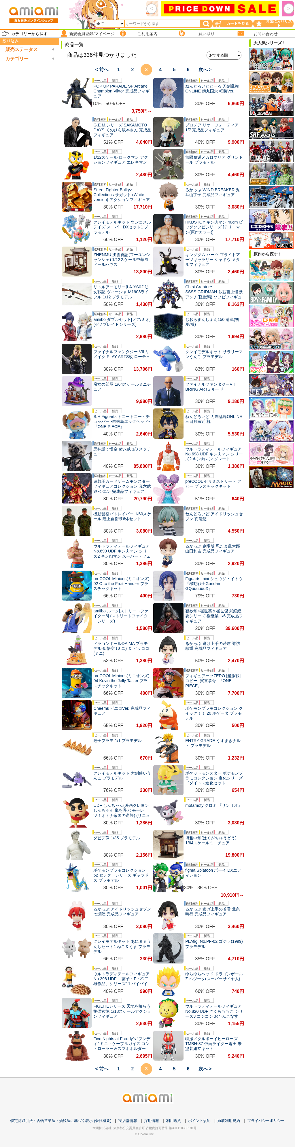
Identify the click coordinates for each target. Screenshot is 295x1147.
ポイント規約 (199, 1120)
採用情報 (151, 1120)
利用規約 (173, 1120)
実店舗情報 (127, 1120)
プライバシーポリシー (266, 1120)
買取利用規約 (229, 1120)
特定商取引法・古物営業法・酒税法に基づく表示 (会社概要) (60, 1120)
